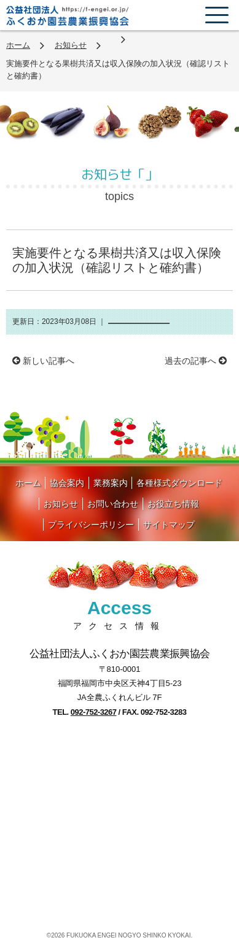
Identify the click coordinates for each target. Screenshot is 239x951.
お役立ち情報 (173, 504)
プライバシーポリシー (91, 524)
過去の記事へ (196, 361)
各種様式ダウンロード (179, 483)
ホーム (18, 45)
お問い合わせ (113, 504)
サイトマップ (169, 524)
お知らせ (71, 45)
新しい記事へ (43, 361)
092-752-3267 (94, 712)
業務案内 (110, 483)
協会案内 (67, 483)
